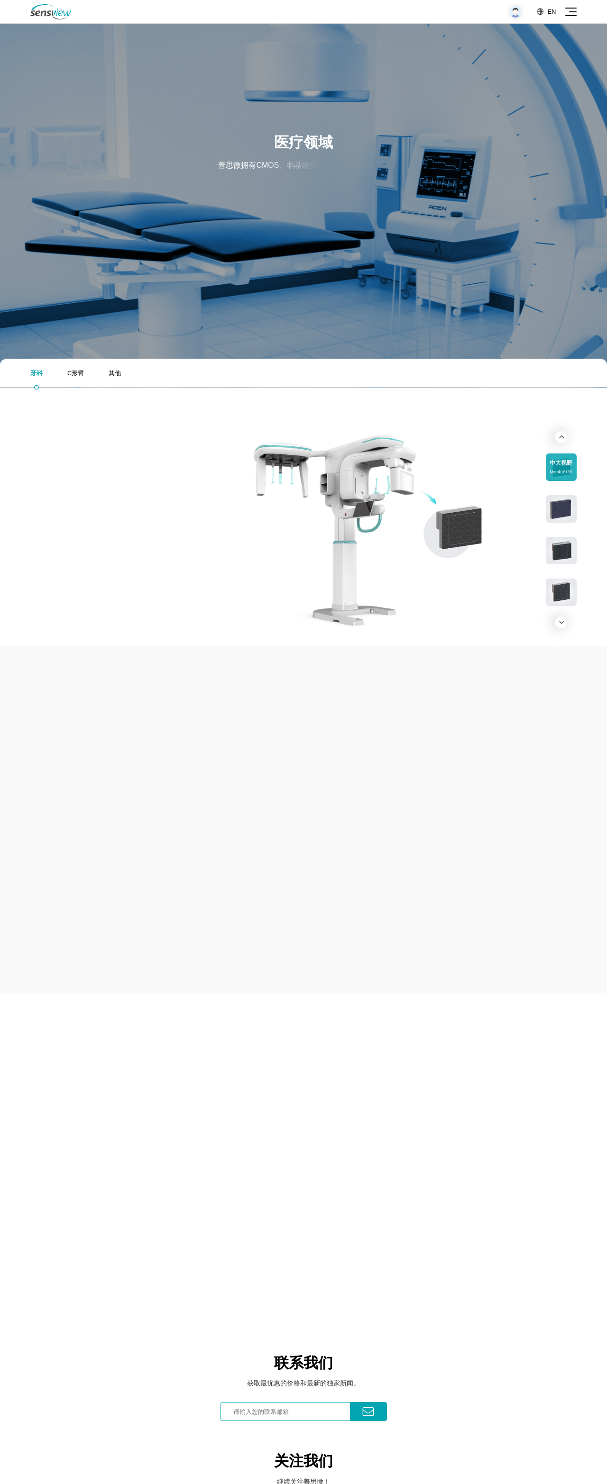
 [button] (562, 437)
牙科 (36, 379)
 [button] (562, 622)
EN (546, 11)
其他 (115, 378)
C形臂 (75, 379)
